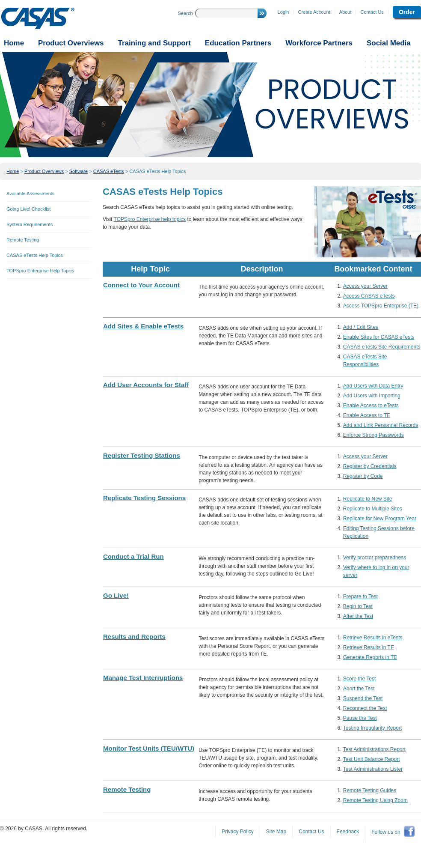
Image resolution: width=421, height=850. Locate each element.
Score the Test (359, 679)
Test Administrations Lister (373, 769)
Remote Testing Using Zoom (375, 800)
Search (185, 13)
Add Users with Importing (371, 396)
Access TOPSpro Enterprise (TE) (380, 306)
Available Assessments (30, 193)
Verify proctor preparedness (374, 558)
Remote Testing (22, 239)
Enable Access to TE (367, 415)
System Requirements (29, 224)
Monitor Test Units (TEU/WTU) (148, 748)
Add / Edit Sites (360, 327)
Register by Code (363, 476)
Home (12, 171)
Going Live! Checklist (28, 209)
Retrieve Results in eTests (373, 638)
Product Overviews (44, 171)
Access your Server (365, 286)
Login (283, 12)
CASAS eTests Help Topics (157, 171)
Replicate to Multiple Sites (372, 509)
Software (78, 171)
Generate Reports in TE (370, 657)
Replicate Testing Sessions (144, 497)
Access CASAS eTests (369, 296)
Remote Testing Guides (370, 790)
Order (407, 12)
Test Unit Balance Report (371, 759)
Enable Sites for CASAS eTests (379, 337)
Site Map (276, 832)
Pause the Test (360, 718)
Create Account (314, 12)
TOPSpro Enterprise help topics (150, 219)
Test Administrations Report (374, 749)
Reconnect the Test (365, 708)
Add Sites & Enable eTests (143, 326)
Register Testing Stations (141, 455)
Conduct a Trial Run (133, 556)
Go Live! (116, 595)
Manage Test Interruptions (143, 677)
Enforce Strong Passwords (373, 435)
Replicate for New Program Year (379, 519)
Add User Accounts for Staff (146, 384)
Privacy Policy (238, 832)
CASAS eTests (108, 171)
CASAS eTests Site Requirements (382, 347)
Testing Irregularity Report (372, 728)
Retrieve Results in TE (368, 647)
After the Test (358, 616)
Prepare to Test (360, 596)
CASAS (38, 18)
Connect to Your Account (141, 285)
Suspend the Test (363, 698)
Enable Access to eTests (371, 406)
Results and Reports (134, 636)
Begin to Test (358, 606)
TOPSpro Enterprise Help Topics (40, 270)
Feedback (348, 832)
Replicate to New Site (367, 499)
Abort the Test (359, 689)
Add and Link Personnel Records (380, 425)
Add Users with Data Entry (373, 386)
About (345, 12)
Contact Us (371, 12)
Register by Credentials (370, 466)
